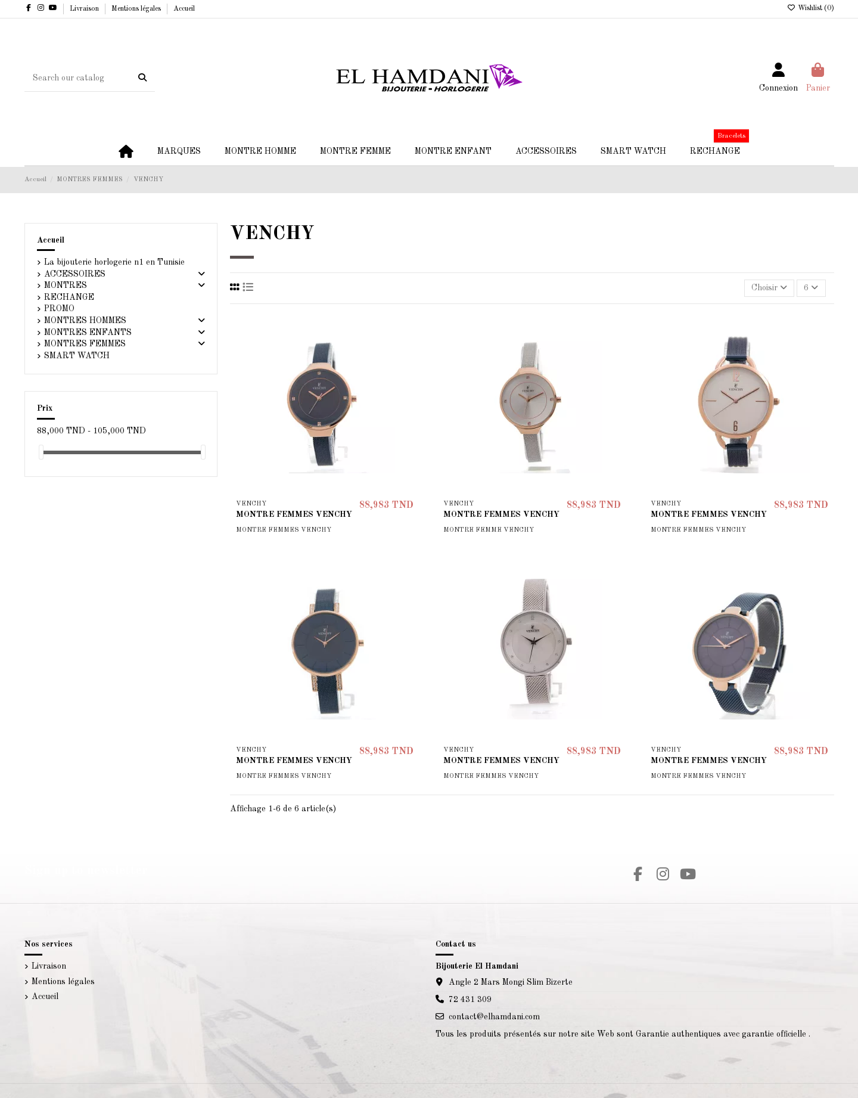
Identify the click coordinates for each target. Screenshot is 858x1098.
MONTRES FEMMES (85, 344)
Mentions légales (137, 9)
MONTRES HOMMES (85, 321)
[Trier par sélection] (769, 288)
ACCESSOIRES (74, 274)
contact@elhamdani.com (494, 1017)
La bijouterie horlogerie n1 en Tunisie (114, 262)
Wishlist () (810, 8)
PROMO (59, 309)
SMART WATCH (77, 356)
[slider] (41, 452)
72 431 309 (470, 999)
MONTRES (65, 285)
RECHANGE (69, 297)
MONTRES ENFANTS (88, 332)
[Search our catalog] (142, 78)
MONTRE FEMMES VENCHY (294, 514)
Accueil (184, 9)
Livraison (85, 9)
